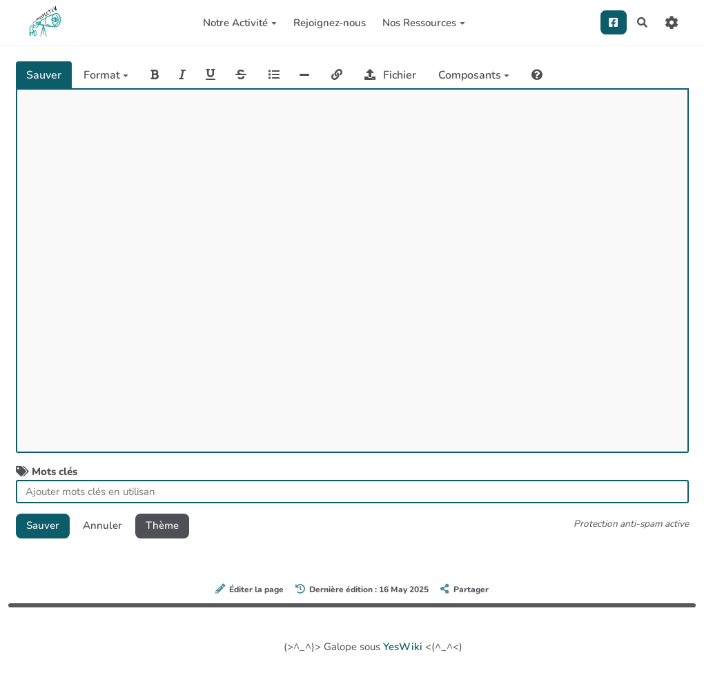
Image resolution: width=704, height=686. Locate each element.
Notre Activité (240, 23)
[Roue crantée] (671, 22)
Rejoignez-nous (329, 23)
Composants (473, 75)
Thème (162, 525)
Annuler (102, 525)
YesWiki (402, 647)
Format (106, 75)
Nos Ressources (423, 23)
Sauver (43, 75)
